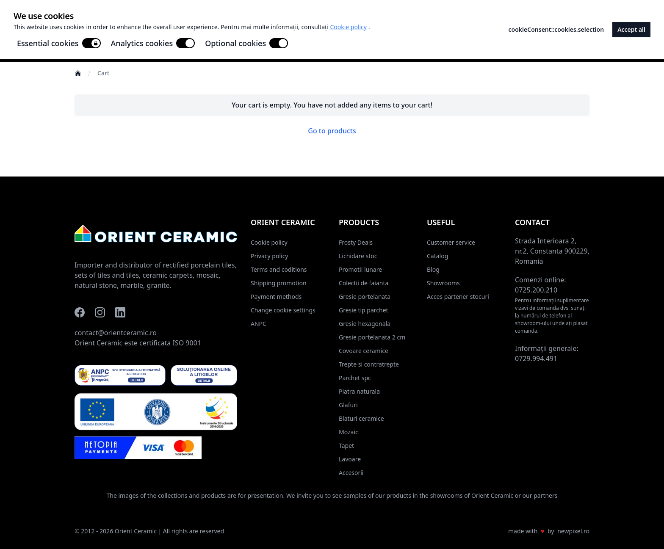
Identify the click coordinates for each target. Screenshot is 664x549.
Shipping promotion (279, 283)
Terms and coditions (279, 269)
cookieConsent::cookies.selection (556, 29)
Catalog (437, 256)
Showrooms (443, 283)
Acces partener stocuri (458, 296)
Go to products (332, 130)
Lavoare (350, 459)
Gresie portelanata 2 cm (372, 337)
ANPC (258, 324)
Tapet (346, 445)
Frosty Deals (356, 242)
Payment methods (276, 296)
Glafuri (348, 405)
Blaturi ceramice (361, 418)
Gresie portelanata (364, 296)
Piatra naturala (359, 391)
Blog (433, 269)
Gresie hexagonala (364, 324)
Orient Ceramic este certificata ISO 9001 (138, 343)
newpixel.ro (573, 531)
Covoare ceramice (363, 351)
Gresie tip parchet (363, 310)
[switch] (91, 43)
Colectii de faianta (363, 283)
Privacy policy (269, 256)
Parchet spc (355, 378)
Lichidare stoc (358, 256)
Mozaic (348, 432)
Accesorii (351, 473)
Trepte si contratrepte (369, 364)
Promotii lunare (360, 269)
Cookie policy (269, 242)
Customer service (451, 242)
